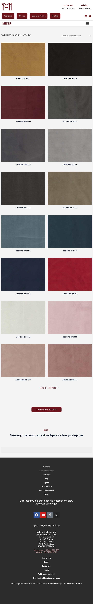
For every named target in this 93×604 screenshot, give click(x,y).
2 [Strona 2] (42, 388)
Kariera (46, 495)
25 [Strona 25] (55, 388)
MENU (6, 23)
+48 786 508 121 (84, 8)
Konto (46, 570)
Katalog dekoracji (46, 471)
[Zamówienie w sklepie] (76, 36)
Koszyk (46, 562)
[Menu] (88, 24)
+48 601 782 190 (68, 8)
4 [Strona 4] (45, 388)
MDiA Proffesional (46, 491)
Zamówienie (46, 566)
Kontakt (55, 16)
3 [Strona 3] (43, 388)
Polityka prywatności (46, 574)
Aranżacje (46, 475)
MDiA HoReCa (46, 487)
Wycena (22, 16)
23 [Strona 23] (50, 388)
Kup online (46, 558)
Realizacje (8, 16)
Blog (46, 479)
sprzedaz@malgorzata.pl (46, 525)
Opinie (46, 483)
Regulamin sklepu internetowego (46, 578)
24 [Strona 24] (53, 388)
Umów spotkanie (39, 16)
